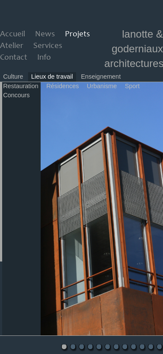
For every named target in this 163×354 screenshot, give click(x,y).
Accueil (12, 34)
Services (47, 46)
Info (44, 58)
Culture (13, 76)
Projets (77, 34)
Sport (132, 86)
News (45, 34)
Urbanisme (102, 86)
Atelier (11, 46)
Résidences (62, 86)
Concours (16, 95)
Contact (13, 58)
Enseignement (101, 76)
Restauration (20, 86)
